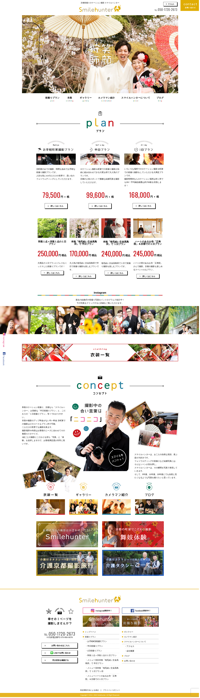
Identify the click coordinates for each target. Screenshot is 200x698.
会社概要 (130, 651)
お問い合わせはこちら (60, 646)
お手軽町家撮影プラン (97, 642)
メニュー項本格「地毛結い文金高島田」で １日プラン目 (102, 670)
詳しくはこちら (57, 206)
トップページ (90, 632)
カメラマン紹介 (106, 99)
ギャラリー (86, 99)
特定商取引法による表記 (89, 691)
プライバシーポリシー (111, 691)
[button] (52, 273)
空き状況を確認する (60, 661)
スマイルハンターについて (135, 99)
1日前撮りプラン (94, 651)
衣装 (69, 99)
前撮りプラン (52, 99)
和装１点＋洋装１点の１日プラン (102, 656)
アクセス (171, 4)
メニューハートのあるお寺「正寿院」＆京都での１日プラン (101, 678)
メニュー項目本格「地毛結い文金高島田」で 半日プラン (102, 662)
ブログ (160, 99)
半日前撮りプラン (95, 646)
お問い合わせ (129, 661)
